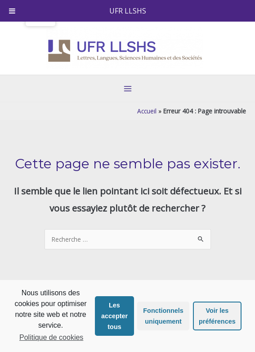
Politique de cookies (51, 337)
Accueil (147, 111)
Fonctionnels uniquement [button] (163, 316)
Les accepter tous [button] (114, 316)
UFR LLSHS (127, 11)
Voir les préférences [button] (217, 316)
